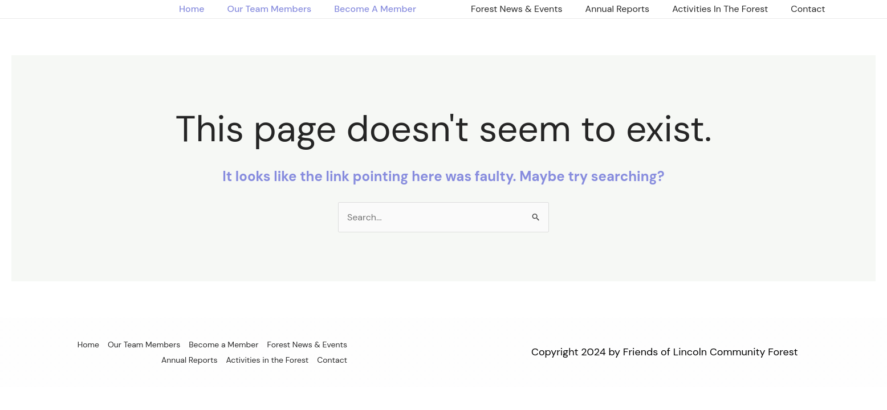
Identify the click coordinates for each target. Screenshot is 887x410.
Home (191, 9)
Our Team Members (269, 9)
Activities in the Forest (720, 9)
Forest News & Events (517, 9)
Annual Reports (617, 9)
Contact (808, 9)
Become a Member (375, 9)
